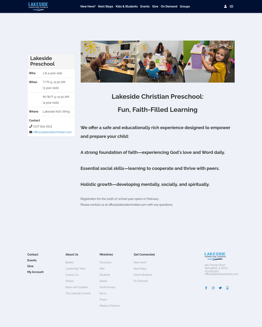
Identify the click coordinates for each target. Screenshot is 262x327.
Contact (32, 254)
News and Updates (77, 287)
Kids (102, 268)
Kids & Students (127, 6)
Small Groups (108, 287)
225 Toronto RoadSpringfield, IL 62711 (216, 267)
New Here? (88, 6)
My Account (35, 272)
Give (155, 6)
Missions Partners (110, 305)
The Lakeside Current (78, 293)
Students (105, 275)
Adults (103, 281)
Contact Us (72, 275)
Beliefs (70, 262)
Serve (103, 293)
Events (145, 6)
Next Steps (105, 6)
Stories (70, 281)
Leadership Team (76, 268)
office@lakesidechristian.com (52, 132)
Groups (185, 6)
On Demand (169, 6)
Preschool (106, 262)
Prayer (103, 299)
